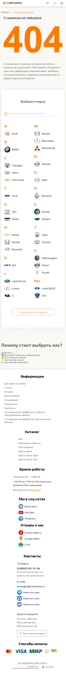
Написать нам (31, 592)
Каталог (32, 432)
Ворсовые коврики (30, 443)
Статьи (8, 387)
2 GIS (27, 544)
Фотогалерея (11, 395)
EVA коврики (26, 447)
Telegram (30, 518)
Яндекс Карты (32, 532)
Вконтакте (30, 506)
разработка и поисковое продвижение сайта (33, 667)
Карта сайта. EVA (28, 459)
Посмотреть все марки (33, 312)
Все (21, 438)
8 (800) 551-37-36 (28, 568)
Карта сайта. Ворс (29, 455)
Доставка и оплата (15, 383)
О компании (11, 399)
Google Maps (32, 538)
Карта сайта (25, 451)
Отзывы (8, 391)
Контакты (10, 408)
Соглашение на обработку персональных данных (27, 420)
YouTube (29, 512)
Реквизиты (10, 403)
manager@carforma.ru (30, 586)
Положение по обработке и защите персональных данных (24, 413)
